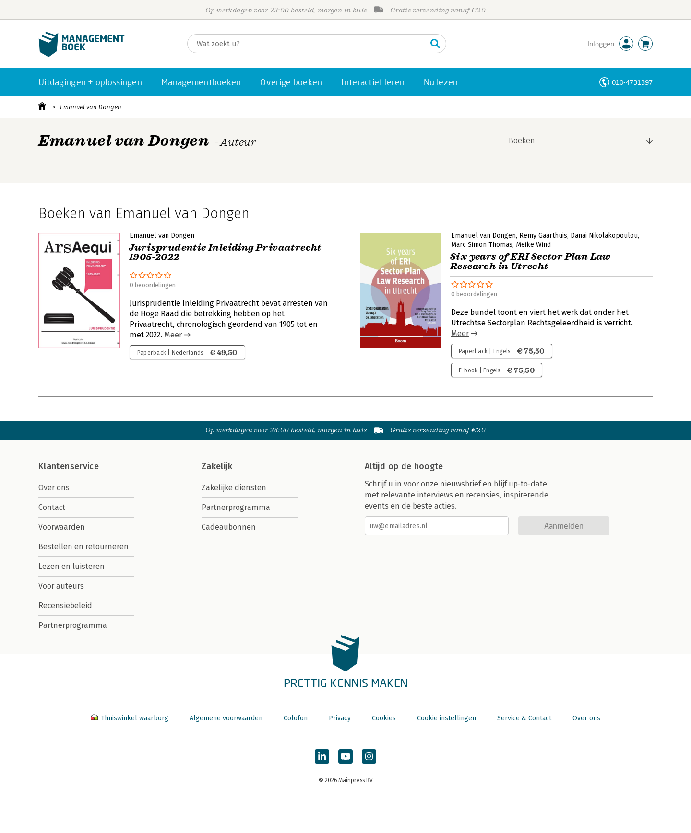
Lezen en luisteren (71, 566)
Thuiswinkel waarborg (130, 718)
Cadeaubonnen (229, 527)
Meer (173, 334)
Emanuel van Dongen (90, 107)
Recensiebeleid (65, 605)
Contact (51, 507)
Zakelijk (217, 466)
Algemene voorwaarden (226, 718)
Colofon (296, 718)
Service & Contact (524, 718)
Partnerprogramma (72, 625)
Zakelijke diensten (234, 487)
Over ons (54, 487)
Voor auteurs (61, 585)
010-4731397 (632, 82)
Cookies (384, 718)
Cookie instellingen (446, 718)
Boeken (522, 140)
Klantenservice (68, 466)
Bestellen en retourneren (83, 546)
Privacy (340, 718)
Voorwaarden (61, 527)
